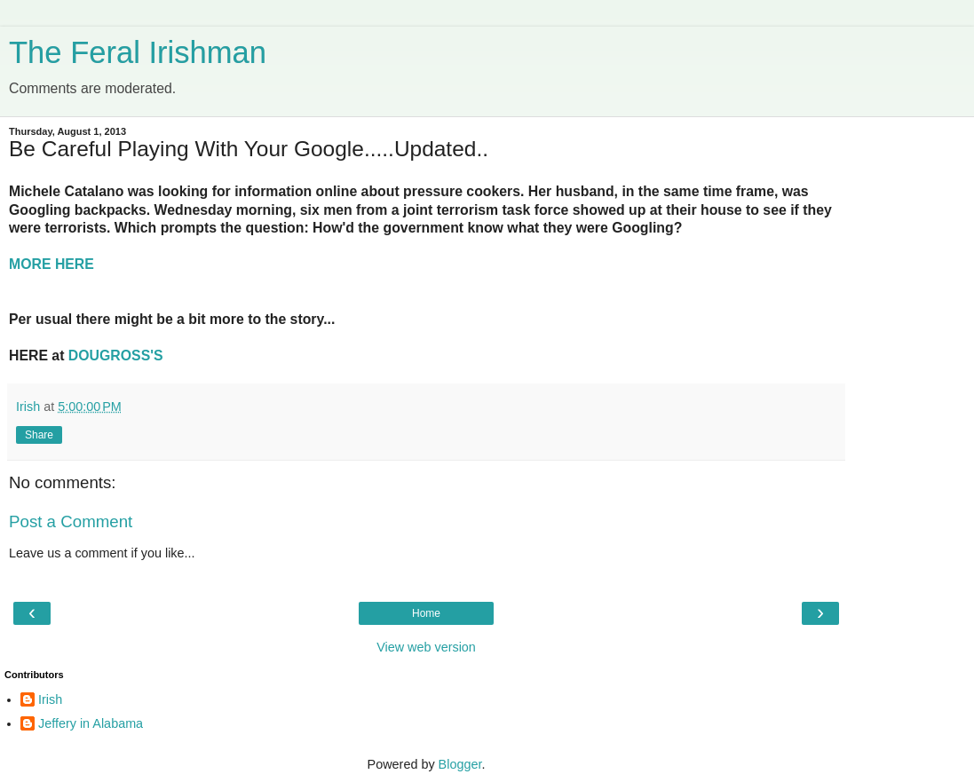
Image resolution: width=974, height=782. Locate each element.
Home (426, 613)
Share (39, 435)
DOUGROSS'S (115, 355)
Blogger (460, 764)
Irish (50, 699)
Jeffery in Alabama (90, 723)
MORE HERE (51, 264)
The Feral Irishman (137, 52)
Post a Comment (70, 521)
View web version (426, 647)
